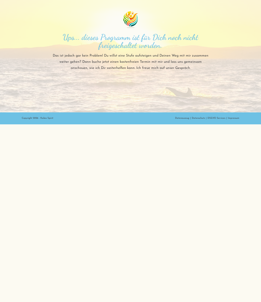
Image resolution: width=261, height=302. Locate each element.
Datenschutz (198, 296)
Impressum (233, 296)
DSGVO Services (216, 296)
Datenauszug (182, 296)
